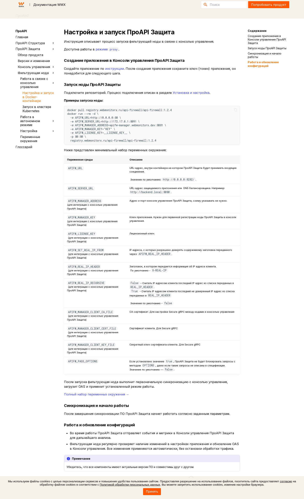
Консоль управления (36, 67)
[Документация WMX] (21, 5)
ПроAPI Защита (35, 49)
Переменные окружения (30, 139)
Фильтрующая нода (36, 73)
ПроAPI (40, 14)
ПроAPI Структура (35, 43)
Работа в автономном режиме (37, 121)
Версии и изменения (34, 61)
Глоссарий (24, 147)
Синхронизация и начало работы (264, 55)
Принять (152, 491)
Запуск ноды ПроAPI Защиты (267, 48)
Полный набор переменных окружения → (96, 394)
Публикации (71, 14)
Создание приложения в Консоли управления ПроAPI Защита (267, 39)
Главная (22, 37)
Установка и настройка (191, 93)
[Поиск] (224, 4)
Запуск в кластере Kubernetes (36, 109)
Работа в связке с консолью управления (37, 83)
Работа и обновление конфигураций (263, 63)
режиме (107, 49)
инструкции (114, 69)
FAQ (54, 14)
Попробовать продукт (268, 5)
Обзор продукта (30, 55)
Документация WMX (49, 5)
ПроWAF (22, 14)
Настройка (37, 131)
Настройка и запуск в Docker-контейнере (38, 97)
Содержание (257, 30)
